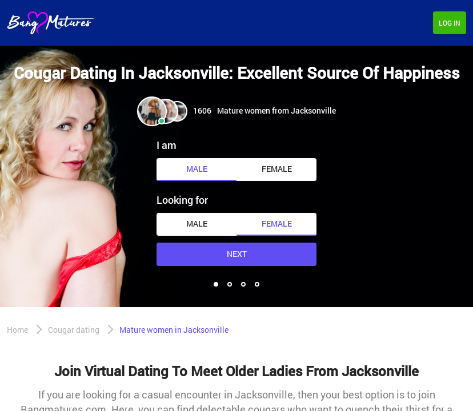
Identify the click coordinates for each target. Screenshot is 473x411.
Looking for (182, 200)
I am (167, 145)
